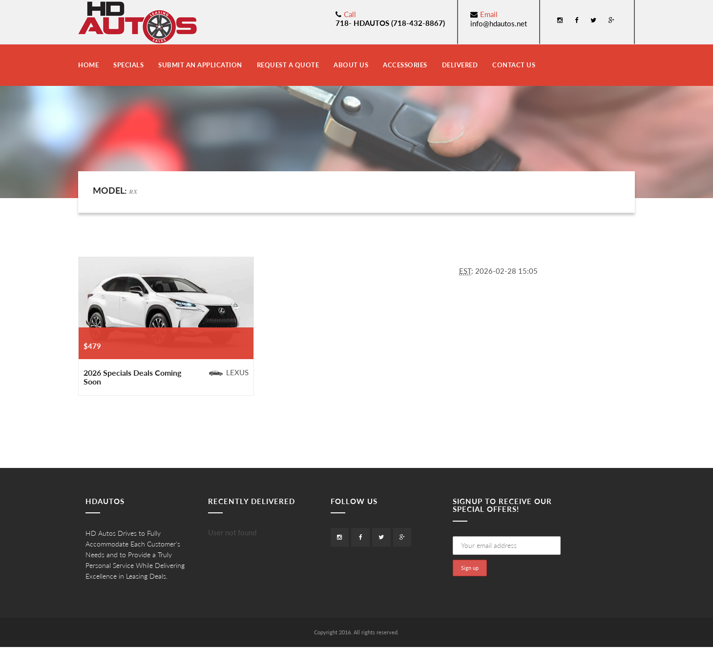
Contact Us (513, 65)
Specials (128, 65)
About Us (351, 65)
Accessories (405, 65)
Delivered (460, 65)
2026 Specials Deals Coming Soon (132, 376)
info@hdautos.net (498, 23)
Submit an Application (200, 65)
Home (88, 65)
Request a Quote (288, 65)
